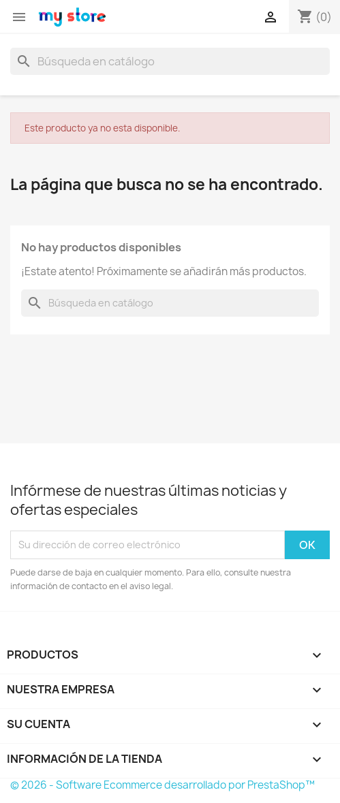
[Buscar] (170, 61)
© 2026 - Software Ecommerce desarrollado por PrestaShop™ (162, 785)
